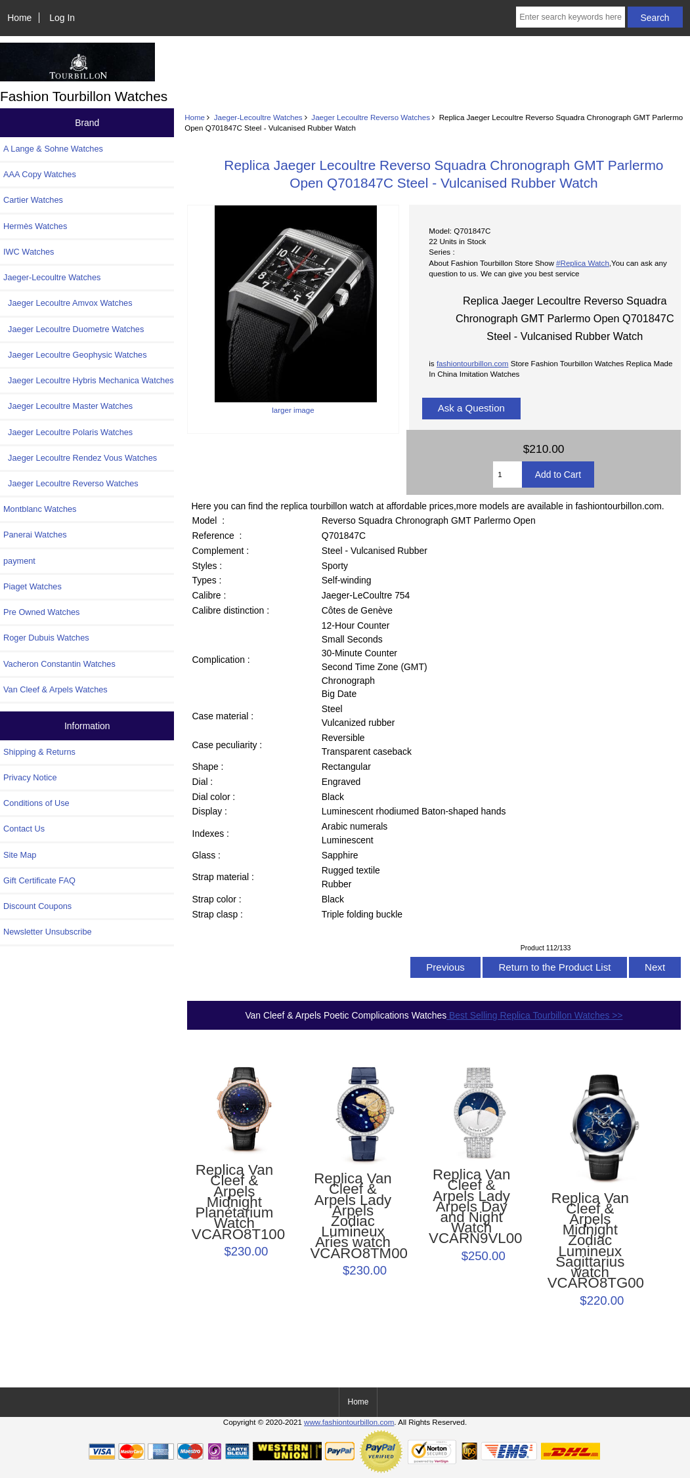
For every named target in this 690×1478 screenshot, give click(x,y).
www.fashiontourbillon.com (349, 1422)
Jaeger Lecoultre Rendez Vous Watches (80, 458)
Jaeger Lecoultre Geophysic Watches (75, 355)
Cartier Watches (33, 200)
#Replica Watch (582, 263)
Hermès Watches (35, 226)
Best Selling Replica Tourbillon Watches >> (534, 1015)
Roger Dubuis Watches (46, 638)
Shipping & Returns (39, 752)
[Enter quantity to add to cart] (507, 474)
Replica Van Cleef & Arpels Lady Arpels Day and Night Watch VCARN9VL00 (471, 1207)
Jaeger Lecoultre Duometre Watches (73, 329)
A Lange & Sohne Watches (53, 149)
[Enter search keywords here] (570, 17)
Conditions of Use (36, 803)
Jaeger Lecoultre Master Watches (68, 406)
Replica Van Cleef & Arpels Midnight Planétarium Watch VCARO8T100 (234, 1202)
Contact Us (24, 829)
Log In (62, 17)
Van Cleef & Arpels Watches (55, 689)
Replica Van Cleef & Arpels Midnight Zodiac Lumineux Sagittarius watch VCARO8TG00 (590, 1241)
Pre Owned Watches (41, 612)
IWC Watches (28, 252)
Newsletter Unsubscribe (47, 932)
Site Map (19, 855)
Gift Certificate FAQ (39, 880)
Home (19, 17)
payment (19, 561)
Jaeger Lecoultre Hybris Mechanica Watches (88, 380)
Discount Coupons (37, 906)
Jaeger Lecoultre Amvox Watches (68, 303)
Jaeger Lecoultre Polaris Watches (68, 432)
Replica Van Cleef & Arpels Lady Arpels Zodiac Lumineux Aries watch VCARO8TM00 (352, 1216)
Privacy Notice (29, 777)
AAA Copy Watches (39, 174)
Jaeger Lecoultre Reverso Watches (370, 117)
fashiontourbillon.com (473, 363)
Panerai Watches (35, 534)
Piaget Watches (32, 586)
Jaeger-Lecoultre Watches (258, 117)
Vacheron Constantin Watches (59, 664)
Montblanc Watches (40, 509)
